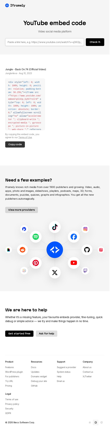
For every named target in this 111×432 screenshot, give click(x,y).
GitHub (34, 385)
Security (9, 408)
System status (63, 372)
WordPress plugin (14, 372)
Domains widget (39, 376)
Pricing (8, 385)
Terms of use (11, 399)
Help (59, 376)
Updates (35, 372)
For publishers (12, 376)
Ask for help (46, 333)
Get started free (19, 333)
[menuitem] (90, 422)
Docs (33, 367)
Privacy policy (12, 404)
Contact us (88, 372)
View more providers (21, 210)
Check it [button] (95, 42)
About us (87, 367)
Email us (61, 381)
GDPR (8, 413)
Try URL (9, 381)
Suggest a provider (66, 367)
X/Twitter (87, 376)
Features (9, 367)
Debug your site (39, 381)
